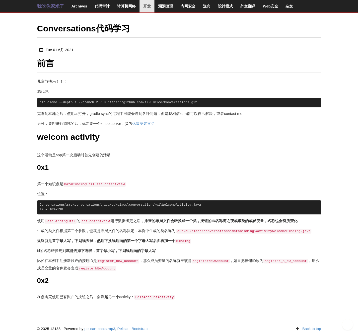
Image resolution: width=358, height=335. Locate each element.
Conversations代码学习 (83, 28)
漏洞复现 (165, 6)
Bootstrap (139, 329)
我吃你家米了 (50, 6)
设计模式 (225, 6)
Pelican (123, 329)
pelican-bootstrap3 (99, 329)
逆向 (207, 6)
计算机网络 (126, 6)
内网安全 (188, 6)
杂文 (289, 6)
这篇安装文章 (143, 123)
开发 (147, 6)
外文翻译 (247, 6)
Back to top (311, 329)
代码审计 (102, 6)
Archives (79, 6)
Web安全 (270, 6)
